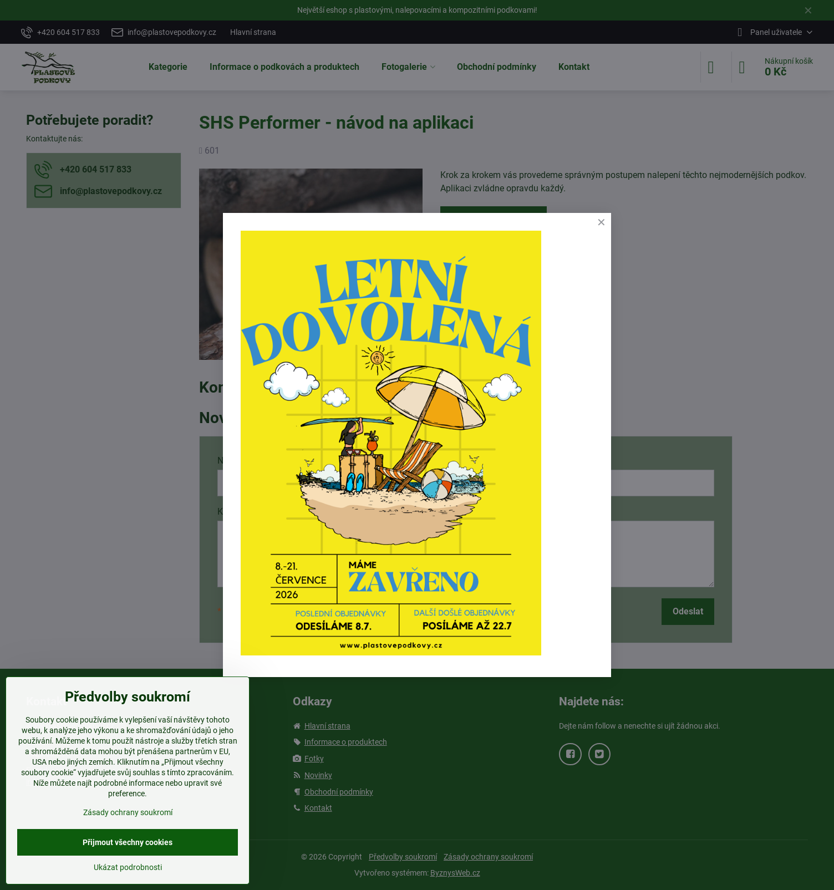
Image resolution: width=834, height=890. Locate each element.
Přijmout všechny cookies (127, 842)
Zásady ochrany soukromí (127, 812)
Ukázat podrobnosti (128, 867)
